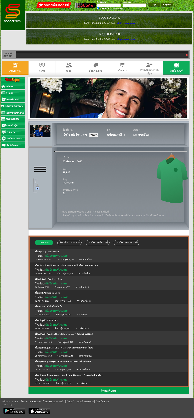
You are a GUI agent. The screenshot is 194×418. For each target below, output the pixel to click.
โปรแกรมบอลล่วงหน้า (54, 401)
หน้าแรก (6, 401)
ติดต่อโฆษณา (102, 401)
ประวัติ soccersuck (85, 401)
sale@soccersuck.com (126, 23)
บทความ (44, 242)
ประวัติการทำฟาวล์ (69, 242)
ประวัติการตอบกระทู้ (127, 242)
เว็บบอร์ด (70, 401)
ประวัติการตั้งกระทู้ (98, 242)
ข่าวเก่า (15, 401)
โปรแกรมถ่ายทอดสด (31, 401)
